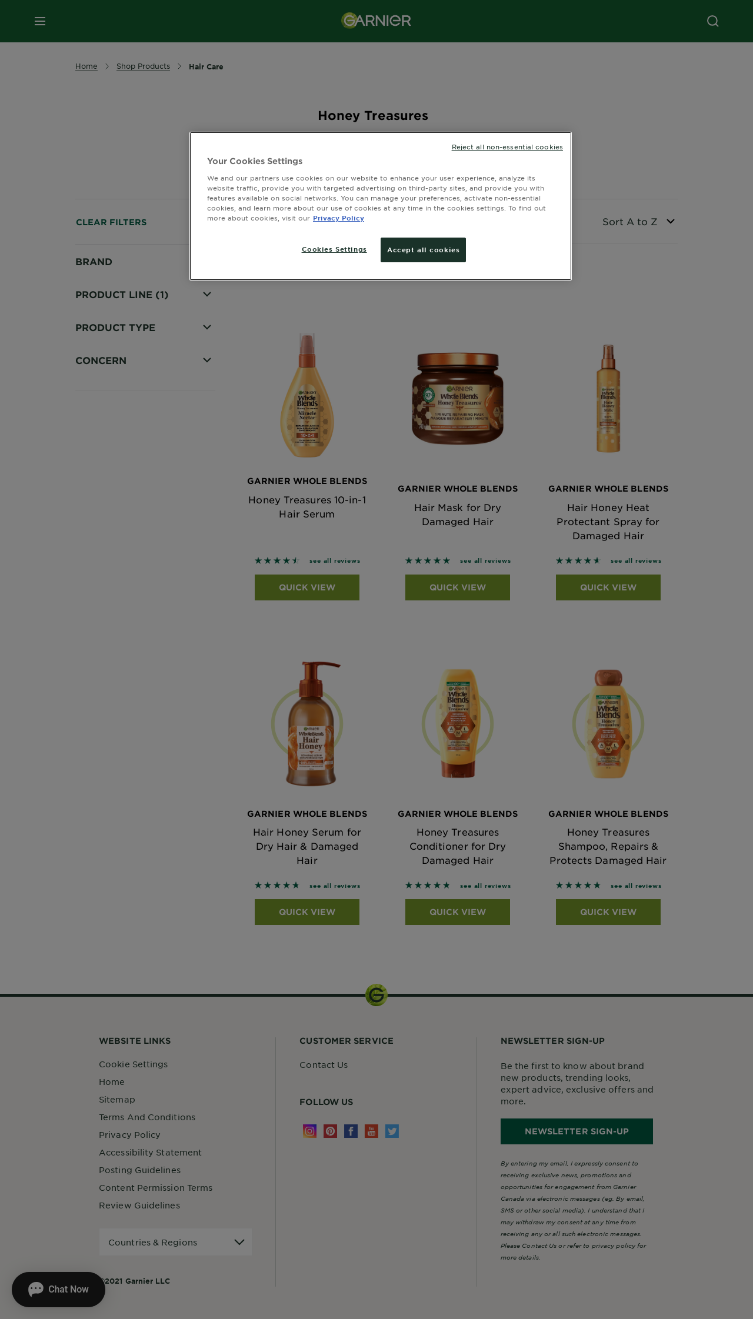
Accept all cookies (423, 249)
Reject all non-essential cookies (507, 146)
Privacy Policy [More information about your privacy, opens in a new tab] (338, 217)
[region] (380, 206)
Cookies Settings (334, 249)
